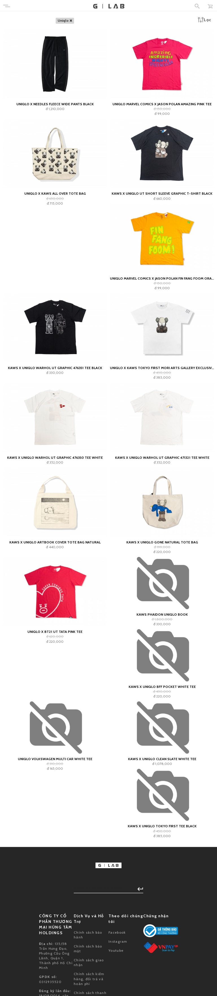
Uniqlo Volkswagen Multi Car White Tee (55, 759)
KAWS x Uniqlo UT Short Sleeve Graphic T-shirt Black (162, 193)
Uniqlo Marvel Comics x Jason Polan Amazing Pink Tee (162, 104)
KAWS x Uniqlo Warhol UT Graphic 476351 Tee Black (55, 368)
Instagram (117, 941)
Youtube (115, 950)
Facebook (117, 932)
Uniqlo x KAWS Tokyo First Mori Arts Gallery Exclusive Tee (162, 368)
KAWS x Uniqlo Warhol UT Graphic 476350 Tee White (55, 457)
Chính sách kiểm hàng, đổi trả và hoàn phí (89, 979)
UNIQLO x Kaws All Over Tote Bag (55, 193)
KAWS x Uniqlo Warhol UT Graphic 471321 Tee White (162, 457)
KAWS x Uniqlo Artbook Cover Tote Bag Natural (55, 542)
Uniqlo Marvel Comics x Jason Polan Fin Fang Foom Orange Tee (162, 278)
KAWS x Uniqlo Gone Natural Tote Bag (162, 542)
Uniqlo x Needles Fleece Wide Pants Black (55, 104)
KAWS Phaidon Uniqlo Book (162, 614)
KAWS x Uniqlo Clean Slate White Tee (162, 759)
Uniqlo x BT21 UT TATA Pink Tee (55, 631)
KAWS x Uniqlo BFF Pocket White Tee (162, 687)
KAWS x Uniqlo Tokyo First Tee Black (162, 826)
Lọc (204, 19)
